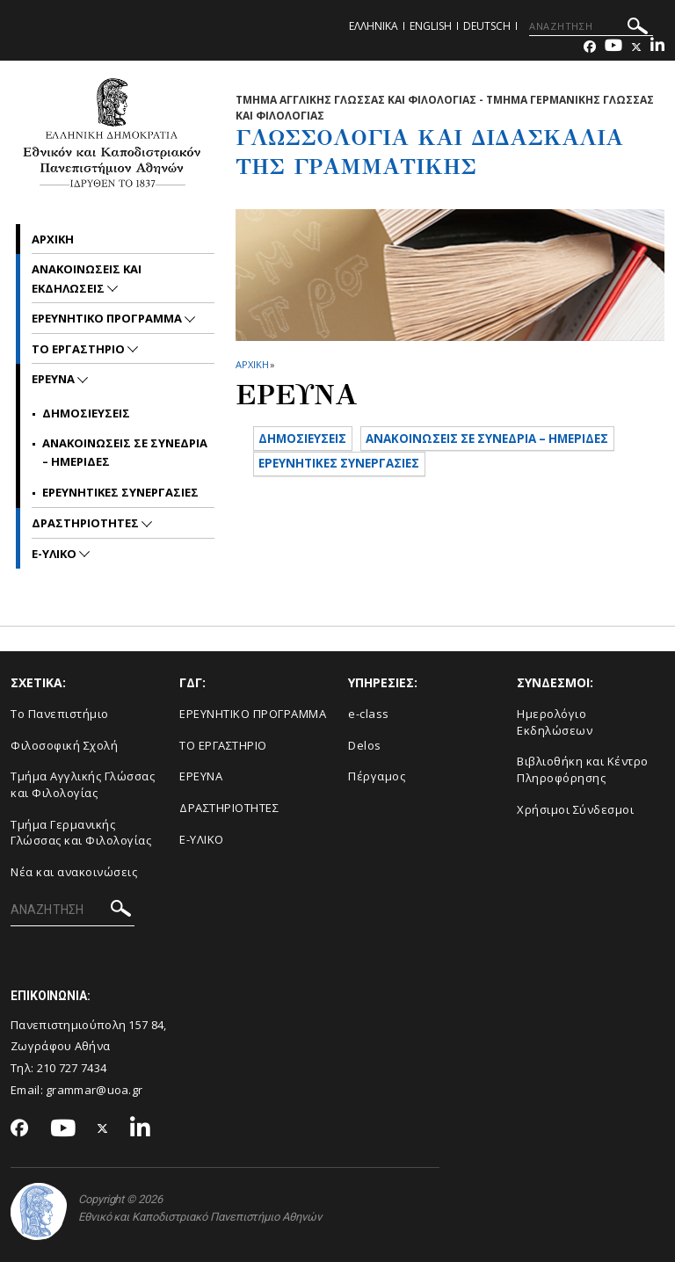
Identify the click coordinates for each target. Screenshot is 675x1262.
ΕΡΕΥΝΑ (200, 776)
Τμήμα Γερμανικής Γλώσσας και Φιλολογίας (81, 832)
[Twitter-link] (636, 47)
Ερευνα (54, 379)
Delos (364, 745)
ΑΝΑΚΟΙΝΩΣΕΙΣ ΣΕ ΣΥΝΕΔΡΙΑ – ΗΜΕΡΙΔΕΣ (396, 471)
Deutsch (487, 25)
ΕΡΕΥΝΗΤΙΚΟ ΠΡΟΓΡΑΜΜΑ (252, 714)
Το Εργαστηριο (79, 349)
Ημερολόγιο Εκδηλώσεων (554, 722)
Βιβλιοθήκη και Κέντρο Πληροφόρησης (583, 769)
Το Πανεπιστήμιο (60, 714)
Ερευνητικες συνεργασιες (120, 492)
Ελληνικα (373, 25)
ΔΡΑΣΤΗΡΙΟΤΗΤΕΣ (87, 523)
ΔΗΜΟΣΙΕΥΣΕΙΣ (310, 440)
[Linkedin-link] (657, 47)
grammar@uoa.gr (94, 1090)
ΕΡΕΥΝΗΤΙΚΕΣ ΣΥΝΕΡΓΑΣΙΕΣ (350, 501)
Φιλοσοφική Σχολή (64, 745)
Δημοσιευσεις (86, 413)
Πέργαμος (376, 776)
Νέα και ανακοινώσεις (74, 872)
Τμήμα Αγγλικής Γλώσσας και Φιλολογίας (83, 784)
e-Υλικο (55, 554)
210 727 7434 (72, 1068)
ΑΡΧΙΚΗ (252, 364)
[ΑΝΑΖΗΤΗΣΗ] (591, 26)
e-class (368, 714)
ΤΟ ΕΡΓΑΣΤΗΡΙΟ (223, 745)
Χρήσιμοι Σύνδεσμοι (575, 809)
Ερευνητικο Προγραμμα (108, 318)
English (431, 25)
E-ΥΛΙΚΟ (201, 839)
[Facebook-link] (590, 47)
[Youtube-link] (613, 47)
